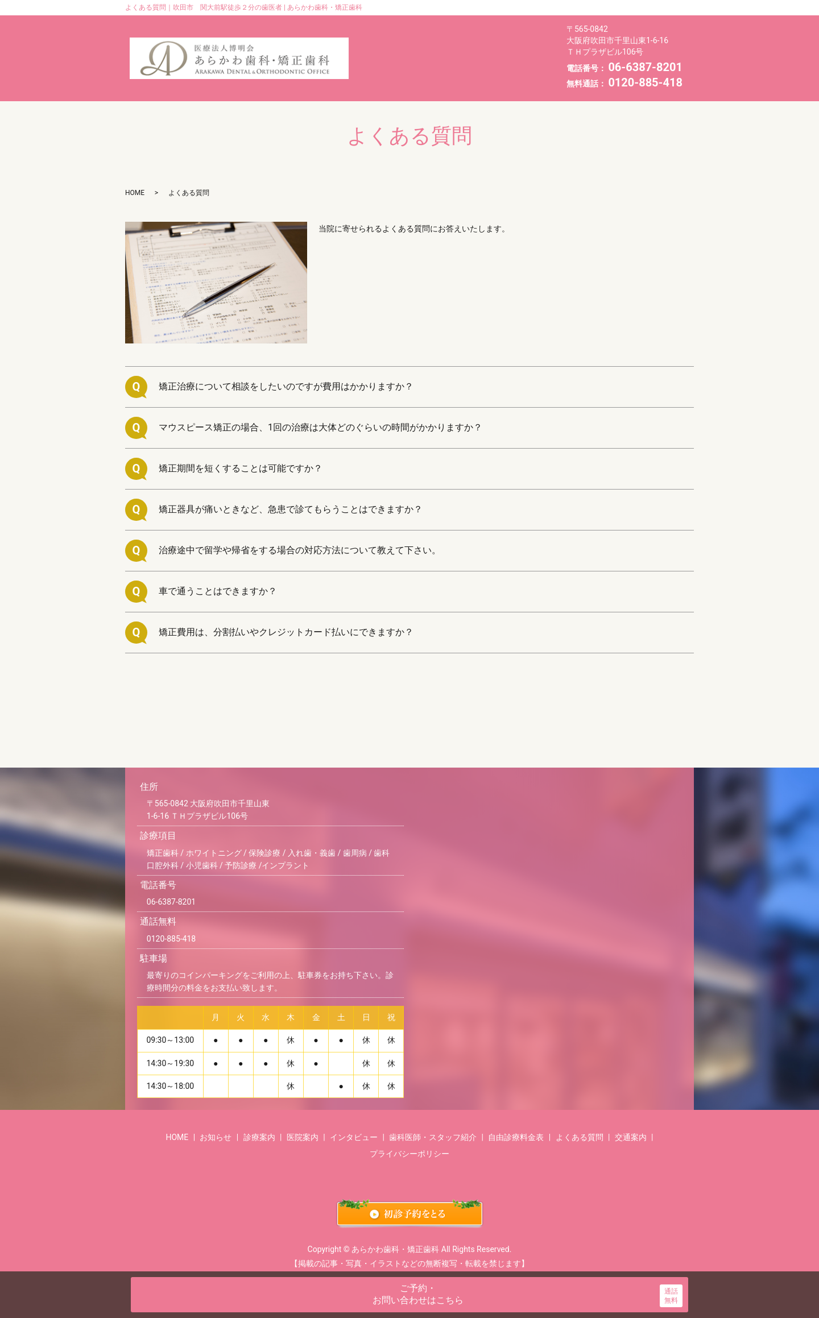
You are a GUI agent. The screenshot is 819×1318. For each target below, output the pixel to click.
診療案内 (489, 23)
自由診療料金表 (513, 57)
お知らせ (431, 23)
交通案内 (458, 73)
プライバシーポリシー (409, 1136)
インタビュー (449, 40)
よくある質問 (391, 73)
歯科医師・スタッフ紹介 (413, 57)
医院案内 (383, 40)
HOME (378, 23)
